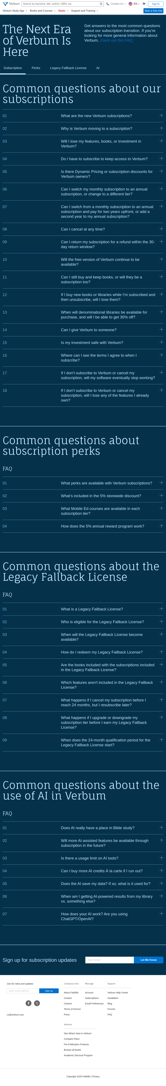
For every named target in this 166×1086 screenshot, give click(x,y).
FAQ (109, 1016)
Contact (68, 999)
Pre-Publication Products (76, 1046)
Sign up (49, 992)
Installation (112, 999)
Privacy (96, 1078)
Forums (111, 1010)
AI (111, 68)
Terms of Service (72, 1010)
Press (67, 1016)
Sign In (156, 3)
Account (89, 994)
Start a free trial (153, 10)
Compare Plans (72, 1040)
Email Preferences (94, 1005)
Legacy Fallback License (77, 68)
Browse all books (72, 1051)
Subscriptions (92, 999)
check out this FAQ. (117, 40)
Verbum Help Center (117, 994)
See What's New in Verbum (77, 1035)
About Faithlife (71, 994)
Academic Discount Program (78, 1057)
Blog (109, 1005)
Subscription (14, 68)
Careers (68, 1005)
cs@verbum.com (15, 1016)
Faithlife (86, 1078)
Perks (41, 68)
